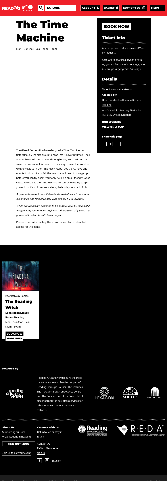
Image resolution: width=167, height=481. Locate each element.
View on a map (113, 127)
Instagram (47, 460)
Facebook (39, 460)
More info (14, 338)
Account (88, 7)
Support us (131, 7)
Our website (111, 121)
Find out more (18, 443)
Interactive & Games (120, 89)
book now (116, 26)
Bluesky (56, 460)
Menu (155, 7)
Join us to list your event (16, 453)
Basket (109, 7)
